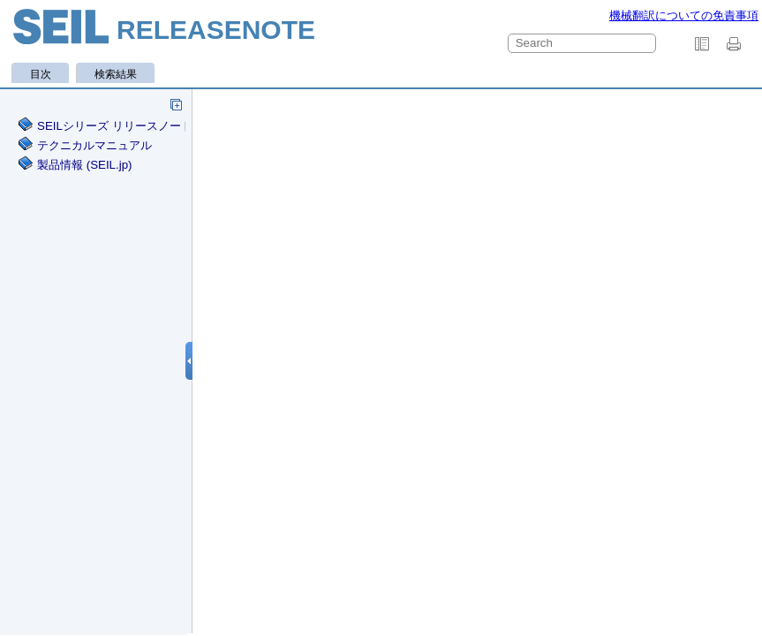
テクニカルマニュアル (94, 145)
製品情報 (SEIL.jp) (84, 164)
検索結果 (115, 74)
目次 (40, 74)
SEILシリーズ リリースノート (114, 125)
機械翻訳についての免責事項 (683, 15)
